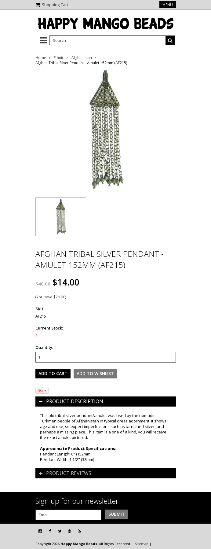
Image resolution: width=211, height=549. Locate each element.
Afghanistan (81, 57)
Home (40, 57)
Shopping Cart (55, 4)
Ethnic (59, 57)
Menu (167, 4)
